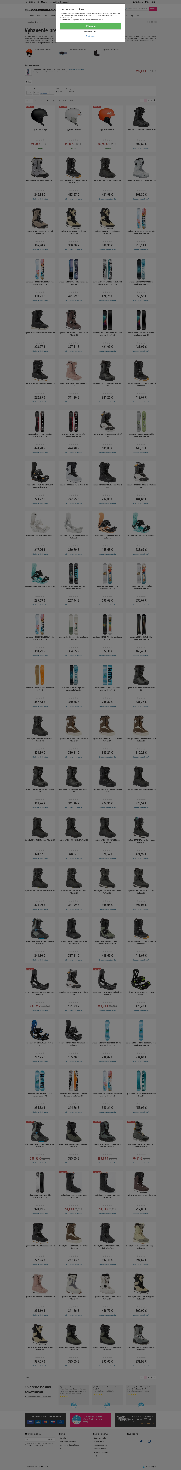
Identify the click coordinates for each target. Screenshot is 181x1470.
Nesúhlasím (90, 36)
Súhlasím (91, 26)
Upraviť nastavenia (90, 31)
